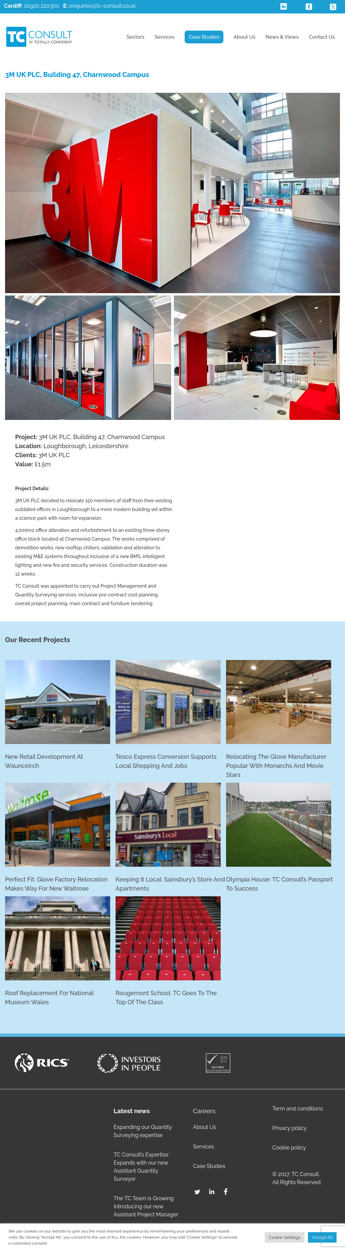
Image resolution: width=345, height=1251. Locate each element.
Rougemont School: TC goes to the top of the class (166, 997)
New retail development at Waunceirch (44, 761)
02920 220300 (31, 6)
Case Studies (204, 37)
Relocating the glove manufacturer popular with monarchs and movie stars (276, 765)
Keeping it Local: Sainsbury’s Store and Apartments (170, 884)
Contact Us (322, 37)
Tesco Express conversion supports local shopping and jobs (166, 761)
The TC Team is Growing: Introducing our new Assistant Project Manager (146, 1206)
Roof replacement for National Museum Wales (49, 997)
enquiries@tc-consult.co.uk (102, 6)
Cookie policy (289, 1147)
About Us (244, 37)
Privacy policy (289, 1128)
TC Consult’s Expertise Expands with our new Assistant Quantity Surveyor (141, 1166)
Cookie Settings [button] (285, 1237)
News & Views (282, 37)
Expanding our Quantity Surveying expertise (143, 1131)
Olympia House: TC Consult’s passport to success (279, 884)
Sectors (135, 37)
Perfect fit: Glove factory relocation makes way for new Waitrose (56, 884)
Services (165, 37)
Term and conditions (297, 1108)
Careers (204, 1111)
